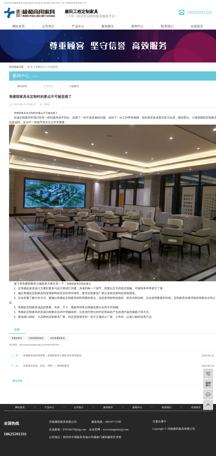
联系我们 (167, 26)
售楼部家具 (17, 338)
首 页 (30, 66)
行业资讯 (53, 66)
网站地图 (196, 3)
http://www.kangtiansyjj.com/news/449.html (39, 345)
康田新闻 (22, 86)
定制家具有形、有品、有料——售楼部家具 (46, 365)
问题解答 (74, 86)
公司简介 (48, 26)
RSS (204, 3)
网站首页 (18, 26)
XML (210, 3)
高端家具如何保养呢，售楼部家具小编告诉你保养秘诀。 (53, 355)
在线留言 (197, 26)
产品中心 (78, 26)
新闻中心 (137, 26)
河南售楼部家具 (36, 338)
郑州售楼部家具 (57, 338)
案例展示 (107, 26)
